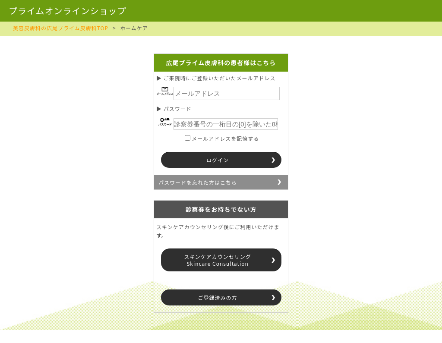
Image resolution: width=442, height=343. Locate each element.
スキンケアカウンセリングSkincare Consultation (217, 260)
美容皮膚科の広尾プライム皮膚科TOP (60, 27)
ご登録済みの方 (217, 297)
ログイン (217, 160)
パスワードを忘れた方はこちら (197, 182)
